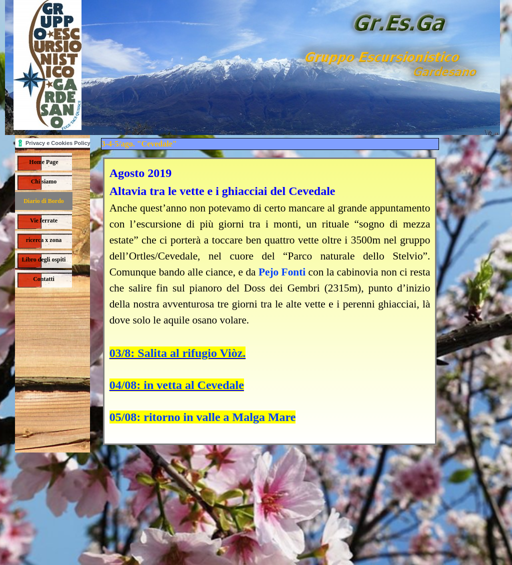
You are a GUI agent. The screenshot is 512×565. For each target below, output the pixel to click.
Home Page (43, 162)
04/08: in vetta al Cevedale (177, 385)
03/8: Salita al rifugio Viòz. (178, 353)
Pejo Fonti (282, 272)
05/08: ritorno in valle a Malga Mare (203, 417)
